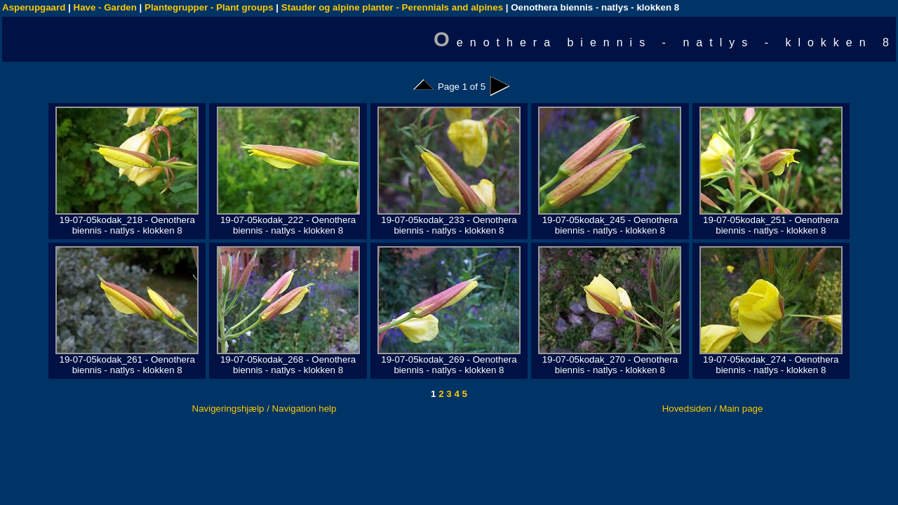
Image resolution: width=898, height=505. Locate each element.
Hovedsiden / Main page (712, 408)
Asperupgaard (33, 7)
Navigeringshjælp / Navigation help (264, 408)
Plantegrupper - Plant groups (209, 7)
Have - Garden (105, 7)
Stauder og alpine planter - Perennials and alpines (392, 7)
